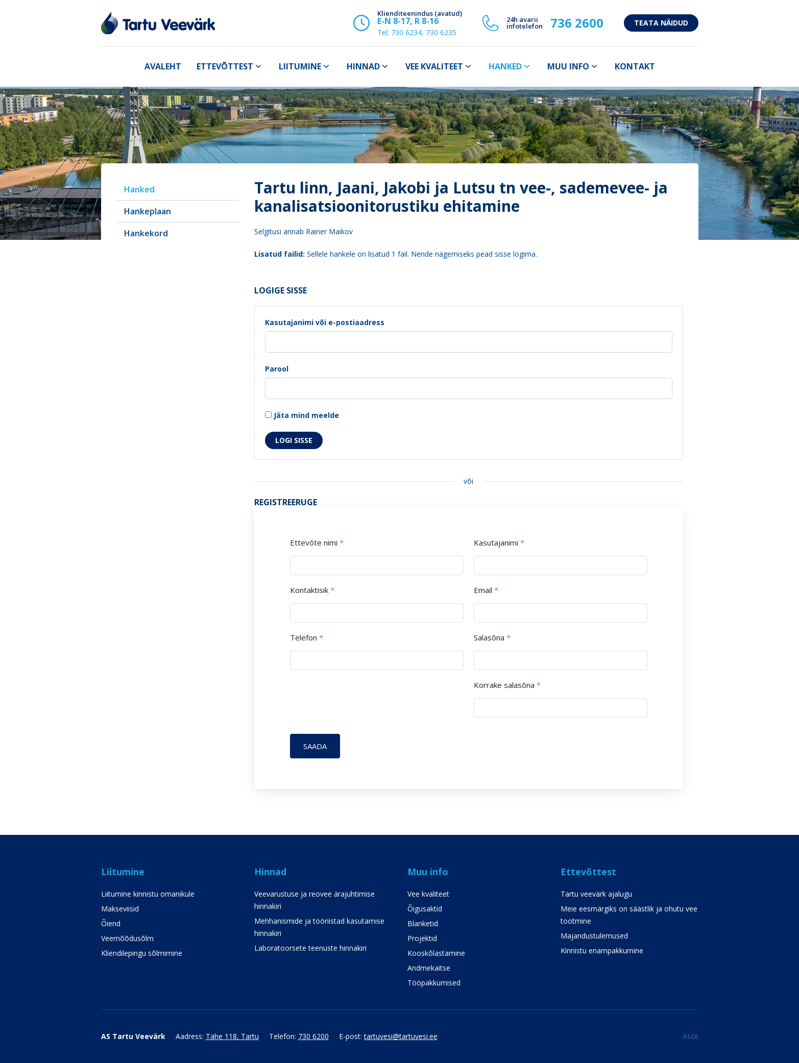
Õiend (110, 923)
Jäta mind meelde (302, 415)
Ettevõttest (225, 66)
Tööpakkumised (434, 982)
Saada (315, 746)
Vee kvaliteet (434, 66)
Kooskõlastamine (436, 953)
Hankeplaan (147, 211)
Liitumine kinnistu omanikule (148, 894)
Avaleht (162, 66)
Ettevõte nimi (317, 543)
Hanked (505, 66)
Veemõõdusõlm (127, 938)
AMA (690, 1036)
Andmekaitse (428, 968)
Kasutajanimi (499, 543)
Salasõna (492, 637)
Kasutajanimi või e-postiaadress (324, 322)
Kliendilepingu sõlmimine (141, 953)
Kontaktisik (312, 590)
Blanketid (422, 923)
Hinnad (363, 66)
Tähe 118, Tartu (232, 1036)
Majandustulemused (594, 936)
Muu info (568, 66)
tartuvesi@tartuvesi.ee (401, 1036)
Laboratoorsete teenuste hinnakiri (310, 948)
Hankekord (146, 233)
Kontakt (635, 66)
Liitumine (300, 66)
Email (486, 590)
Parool (276, 369)
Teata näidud (661, 23)
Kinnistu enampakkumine (602, 950)
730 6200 (313, 1036)
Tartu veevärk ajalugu (596, 894)
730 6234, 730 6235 (423, 32)
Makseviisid (120, 908)
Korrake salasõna (507, 685)
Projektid (422, 938)
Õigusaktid (424, 908)
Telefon (306, 637)
